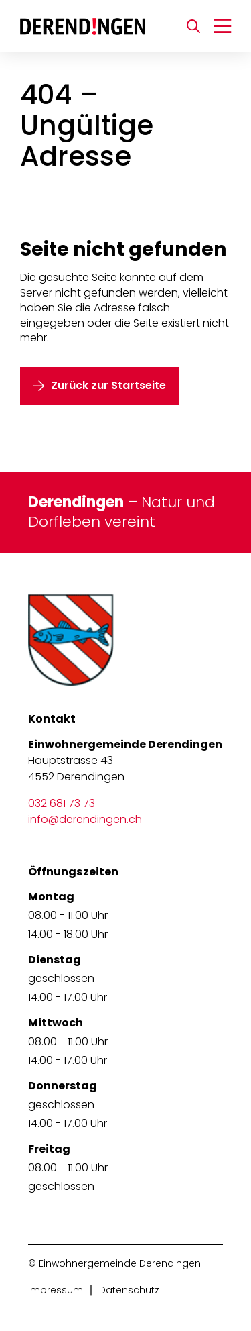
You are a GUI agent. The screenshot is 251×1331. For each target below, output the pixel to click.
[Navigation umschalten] (222, 26)
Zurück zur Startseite (108, 385)
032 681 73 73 (61, 803)
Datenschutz (129, 1290)
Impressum (55, 1290)
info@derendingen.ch (85, 819)
